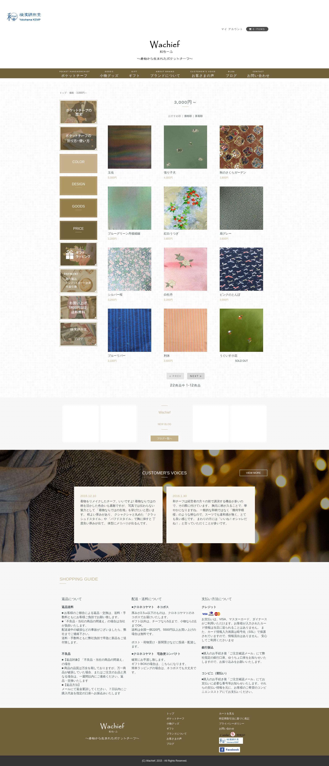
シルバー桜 (115, 294)
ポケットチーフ (74, 74)
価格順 (188, 116)
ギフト (134, 74)
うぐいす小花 (228, 355)
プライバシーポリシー (231, 723)
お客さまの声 (203, 74)
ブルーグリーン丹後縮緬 (124, 233)
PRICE (78, 228)
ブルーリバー (116, 355)
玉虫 (111, 172)
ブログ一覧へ (164, 438)
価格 (71, 92)
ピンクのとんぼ (230, 294)
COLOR (78, 162)
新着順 (199, 116)
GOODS (78, 206)
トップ (63, 92)
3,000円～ (81, 92)
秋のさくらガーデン (233, 172)
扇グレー (225, 233)
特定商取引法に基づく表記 (234, 718)
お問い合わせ (258, 74)
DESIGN (78, 184)
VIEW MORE (253, 472)
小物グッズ (109, 74)
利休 (167, 355)
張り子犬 (170, 172)
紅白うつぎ (171, 233)
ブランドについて (165, 74)
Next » (196, 376)
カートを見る (226, 713)
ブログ (231, 74)
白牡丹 (168, 294)
